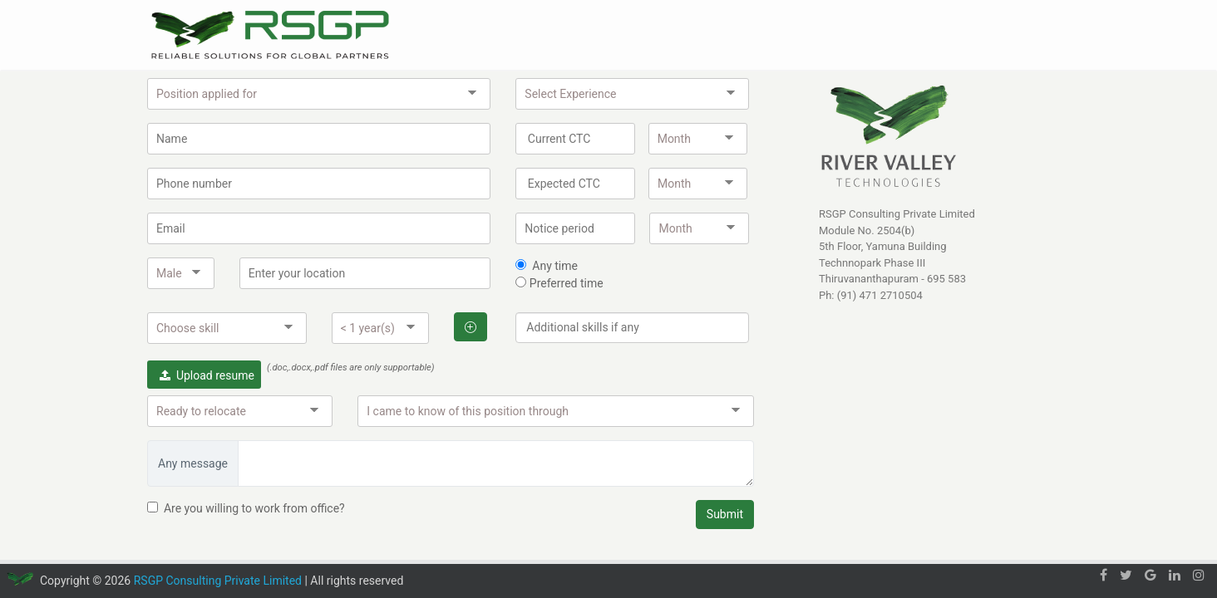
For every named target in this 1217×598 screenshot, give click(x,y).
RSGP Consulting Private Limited (218, 580)
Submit (725, 514)
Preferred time (564, 283)
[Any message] (496, 463)
